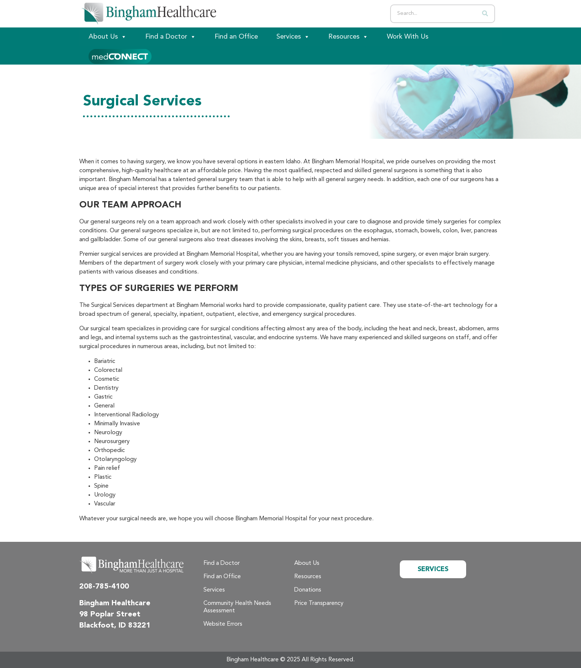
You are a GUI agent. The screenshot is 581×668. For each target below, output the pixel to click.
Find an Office (236, 36)
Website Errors (222, 624)
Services (293, 36)
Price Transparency (318, 603)
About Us (108, 36)
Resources (348, 36)
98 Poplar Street (109, 614)
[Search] (485, 13)
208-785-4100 (104, 586)
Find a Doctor (170, 36)
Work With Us (407, 36)
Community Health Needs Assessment (237, 607)
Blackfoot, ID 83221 (114, 625)
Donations (307, 590)
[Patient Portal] (120, 55)
